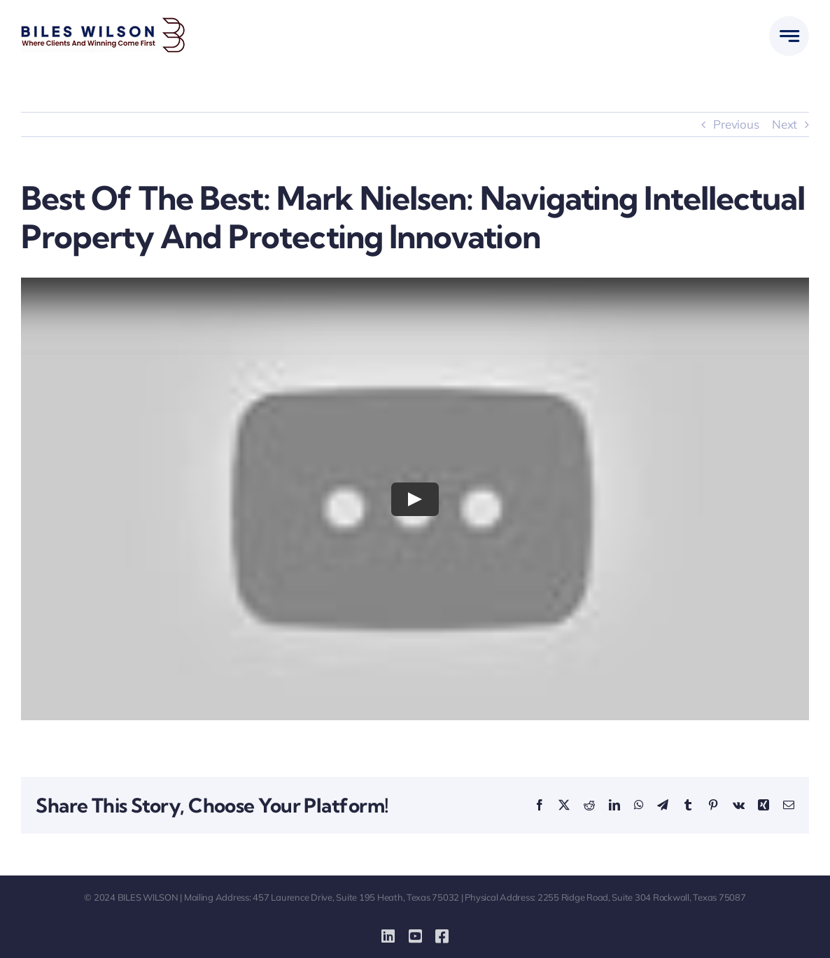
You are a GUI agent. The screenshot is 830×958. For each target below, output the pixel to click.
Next (784, 124)
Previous (736, 124)
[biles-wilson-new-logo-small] (103, 23)
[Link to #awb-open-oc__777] (789, 36)
